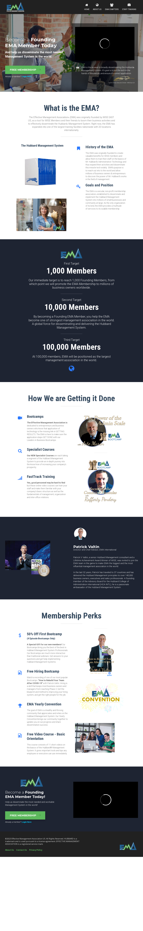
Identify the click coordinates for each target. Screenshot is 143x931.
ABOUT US (97, 6)
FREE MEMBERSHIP (25, 69)
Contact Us (21, 850)
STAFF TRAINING (129, 6)
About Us (9, 850)
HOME (86, 6)
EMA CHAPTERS (112, 6)
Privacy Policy (35, 850)
